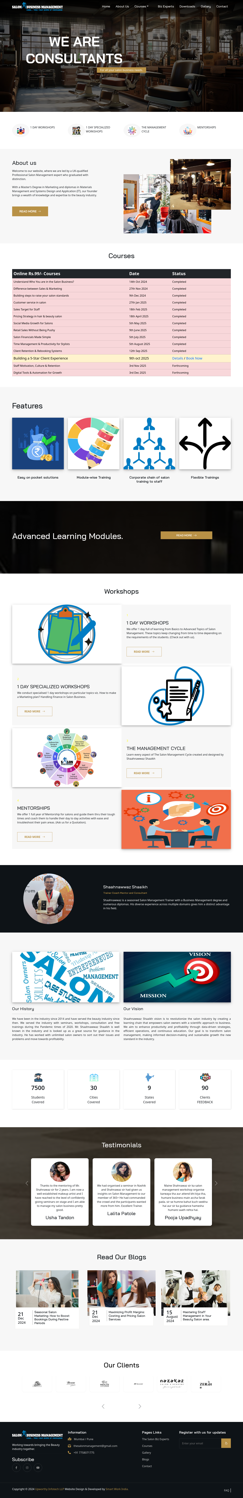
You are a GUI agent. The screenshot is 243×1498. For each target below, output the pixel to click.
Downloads (187, 6)
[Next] (140, 1406)
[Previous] (103, 1406)
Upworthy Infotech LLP (49, 1489)
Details (178, 358)
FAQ (226, 1490)
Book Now (194, 358)
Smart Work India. (117, 1489)
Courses (140, 6)
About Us (122, 6)
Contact (222, 6)
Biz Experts (166, 6)
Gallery (206, 6)
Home (106, 6)
